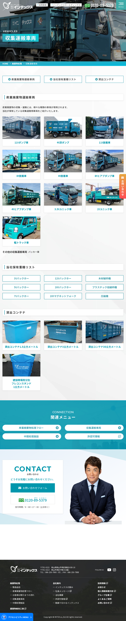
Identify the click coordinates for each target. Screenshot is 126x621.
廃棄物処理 (17, 63)
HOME (5, 63)
